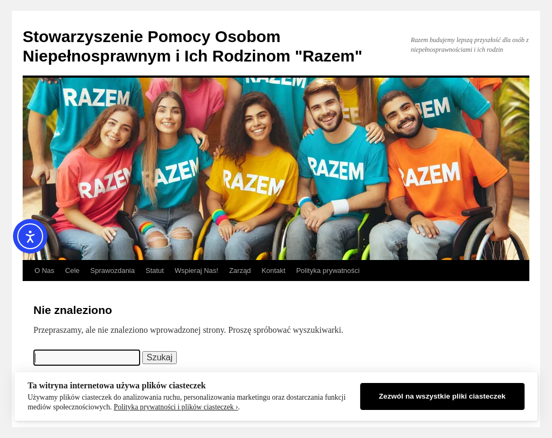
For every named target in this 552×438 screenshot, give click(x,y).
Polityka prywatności (328, 270)
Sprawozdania (113, 270)
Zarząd (240, 270)
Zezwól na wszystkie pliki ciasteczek (442, 396)
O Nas (44, 270)
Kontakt (273, 270)
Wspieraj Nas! (196, 270)
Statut (155, 270)
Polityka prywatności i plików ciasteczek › (176, 407)
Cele (72, 270)
